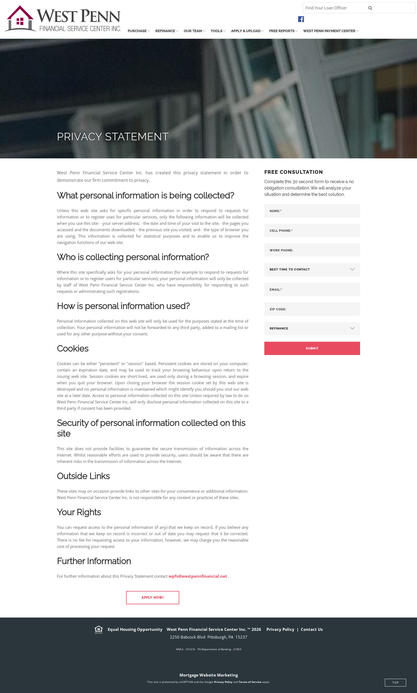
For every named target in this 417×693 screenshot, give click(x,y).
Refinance (165, 31)
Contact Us (312, 629)
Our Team (193, 31)
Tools (216, 31)
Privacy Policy (280, 629)
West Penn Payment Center (329, 31)
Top (395, 682)
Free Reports (281, 31)
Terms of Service (250, 682)
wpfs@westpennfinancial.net (198, 576)
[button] (152, 597)
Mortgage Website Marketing (209, 675)
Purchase (137, 31)
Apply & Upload (245, 31)
